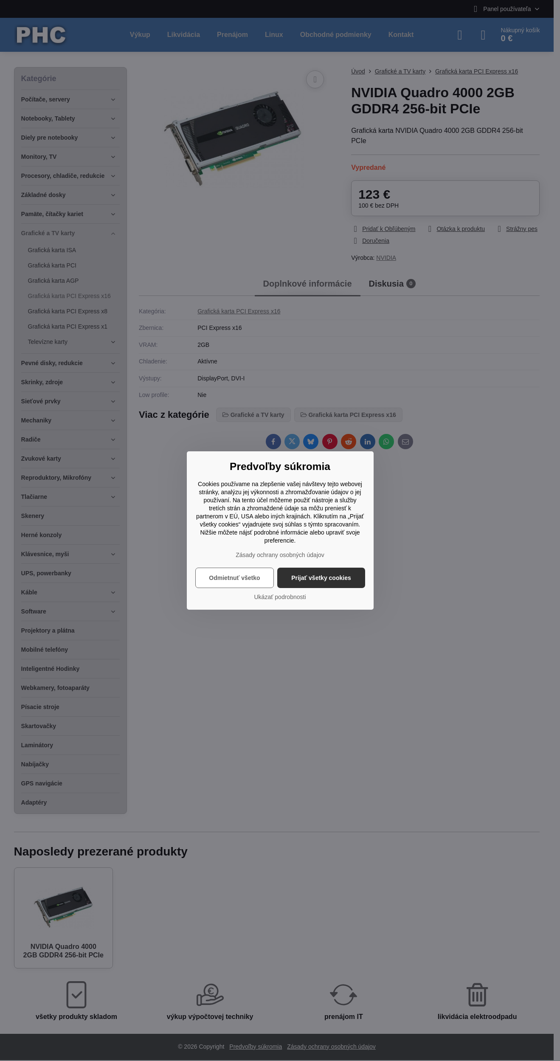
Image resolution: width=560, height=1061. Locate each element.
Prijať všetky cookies (321, 577)
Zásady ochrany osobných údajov (280, 555)
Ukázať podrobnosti (280, 597)
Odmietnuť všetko (234, 577)
